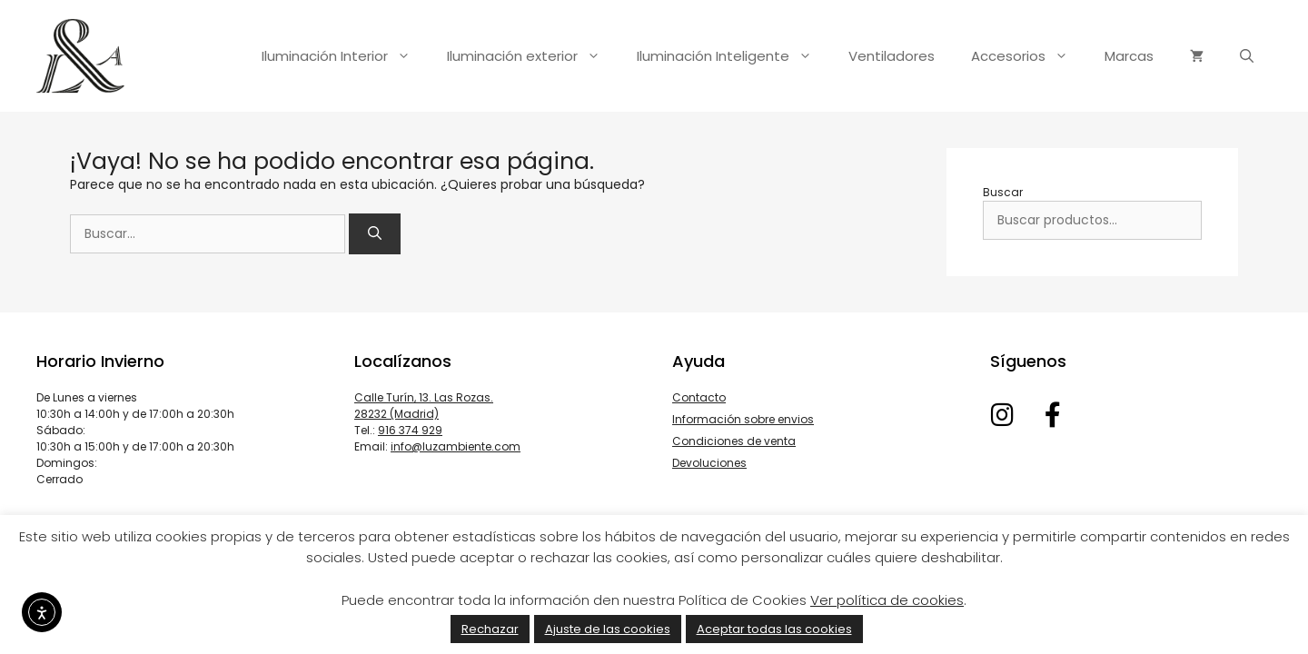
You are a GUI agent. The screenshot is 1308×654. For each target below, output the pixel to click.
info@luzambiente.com (455, 446)
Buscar (1003, 192)
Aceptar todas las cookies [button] (774, 629)
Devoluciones (709, 463)
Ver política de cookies (887, 599)
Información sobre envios (743, 419)
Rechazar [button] (490, 629)
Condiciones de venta (734, 441)
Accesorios (1028, 56)
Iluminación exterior (533, 56)
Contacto (699, 397)
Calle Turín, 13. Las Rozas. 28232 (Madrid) (423, 405)
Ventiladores (891, 55)
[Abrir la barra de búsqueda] (1247, 56)
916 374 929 (410, 430)
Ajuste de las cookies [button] (607, 629)
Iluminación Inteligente (733, 56)
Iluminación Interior (345, 56)
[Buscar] (375, 233)
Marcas (1129, 55)
